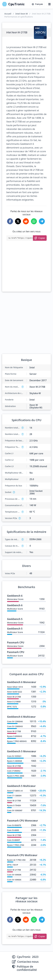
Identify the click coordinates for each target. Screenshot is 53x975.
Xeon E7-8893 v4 (15, 790)
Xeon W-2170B (14, 696)
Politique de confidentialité (27, 968)
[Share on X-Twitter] (18, 221)
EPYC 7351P (12, 864)
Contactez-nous (28, 961)
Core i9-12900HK (15, 721)
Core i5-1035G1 (14, 756)
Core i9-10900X (14, 879)
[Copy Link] (40, 238)
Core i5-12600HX (15, 726)
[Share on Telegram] (42, 221)
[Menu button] (49, 4)
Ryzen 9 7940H (14, 805)
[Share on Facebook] (10, 221)
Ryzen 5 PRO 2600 (15, 775)
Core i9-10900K (14, 874)
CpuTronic (13, 4)
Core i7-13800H (14, 795)
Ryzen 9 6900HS (14, 736)
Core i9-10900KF (14, 810)
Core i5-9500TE (14, 825)
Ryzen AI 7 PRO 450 (16, 860)
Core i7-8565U (13, 770)
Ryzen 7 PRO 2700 (15, 845)
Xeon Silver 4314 (15, 686)
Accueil (7, 13)
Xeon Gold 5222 (14, 691)
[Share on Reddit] (26, 221)
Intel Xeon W (21, 13)
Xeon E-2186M (14, 701)
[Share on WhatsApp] (34, 221)
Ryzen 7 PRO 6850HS (17, 741)
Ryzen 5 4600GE (14, 761)
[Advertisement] (26, 270)
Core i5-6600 (13, 830)
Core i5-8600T (13, 840)
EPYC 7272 (12, 706)
